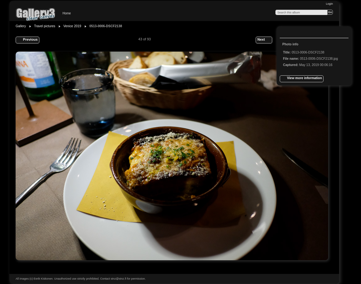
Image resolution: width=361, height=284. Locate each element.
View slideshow (299, 32)
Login (329, 3)
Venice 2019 (72, 26)
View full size (286, 32)
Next (263, 40)
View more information (301, 78)
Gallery (21, 26)
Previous (27, 40)
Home (67, 13)
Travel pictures (44, 26)
